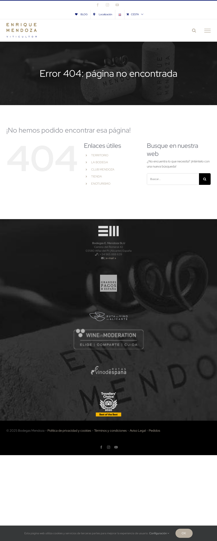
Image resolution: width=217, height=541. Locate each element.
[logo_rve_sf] (108, 360)
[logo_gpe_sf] (108, 272)
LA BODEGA (99, 162)
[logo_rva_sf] (108, 305)
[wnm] (108, 330)
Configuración (159, 533)
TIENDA (96, 176)
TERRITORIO (99, 155)
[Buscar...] (173, 179)
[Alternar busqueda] (194, 30)
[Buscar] (205, 179)
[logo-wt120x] (108, 225)
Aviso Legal (138, 430)
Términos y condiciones (110, 430)
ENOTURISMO (100, 183)
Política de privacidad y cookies (69, 430)
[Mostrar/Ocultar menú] (207, 31)
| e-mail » (110, 258)
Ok (184, 533)
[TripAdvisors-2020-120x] (108, 392)
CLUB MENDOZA (102, 169)
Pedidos (154, 430)
